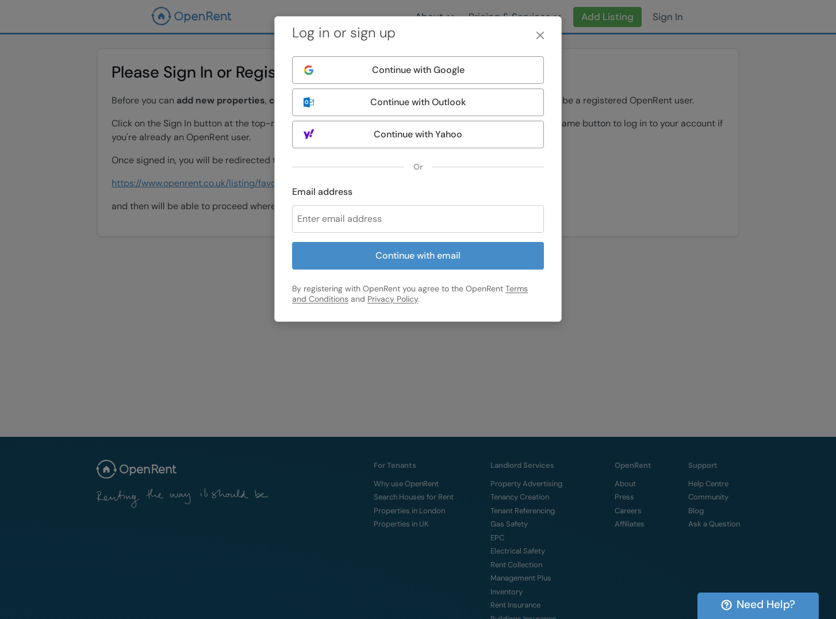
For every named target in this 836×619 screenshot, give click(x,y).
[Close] (540, 35)
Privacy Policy (392, 299)
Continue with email (418, 255)
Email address (322, 192)
